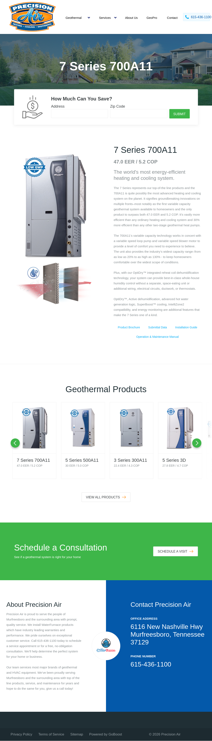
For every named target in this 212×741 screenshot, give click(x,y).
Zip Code (117, 106)
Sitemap (76, 734)
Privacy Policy (21, 734)
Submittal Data (157, 327)
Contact (172, 17)
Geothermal (73, 17)
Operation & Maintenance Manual (157, 337)
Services (105, 17)
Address (58, 106)
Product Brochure (129, 327)
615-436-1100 (151, 664)
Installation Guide (186, 327)
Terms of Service (51, 734)
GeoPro (152, 17)
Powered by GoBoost (105, 734)
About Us (131, 17)
